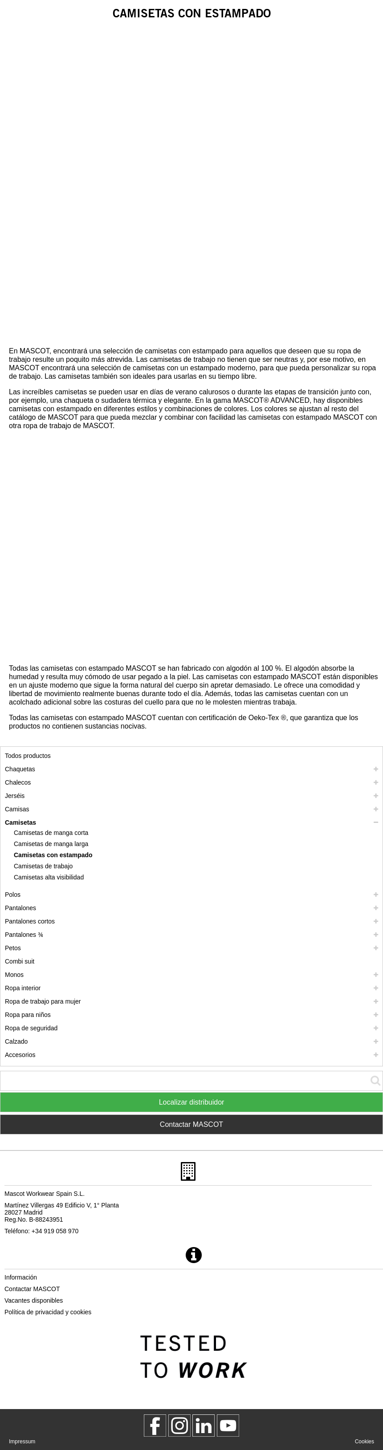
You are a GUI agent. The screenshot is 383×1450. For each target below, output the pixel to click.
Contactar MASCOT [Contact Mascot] (191, 1124)
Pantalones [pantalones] (20, 907)
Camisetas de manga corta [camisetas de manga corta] (51, 832)
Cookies (364, 1441)
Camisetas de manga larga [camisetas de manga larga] (51, 843)
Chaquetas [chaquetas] (20, 769)
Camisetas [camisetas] (20, 822)
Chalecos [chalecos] (18, 782)
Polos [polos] (12, 894)
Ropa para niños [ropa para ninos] (28, 1014)
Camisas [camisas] (17, 809)
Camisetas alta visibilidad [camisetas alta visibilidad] (49, 877)
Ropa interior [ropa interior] (23, 988)
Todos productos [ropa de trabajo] (28, 755)
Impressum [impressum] (22, 1441)
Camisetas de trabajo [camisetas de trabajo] (43, 866)
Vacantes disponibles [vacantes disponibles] (33, 1300)
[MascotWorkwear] (155, 1425)
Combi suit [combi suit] (19, 961)
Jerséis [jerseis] (14, 795)
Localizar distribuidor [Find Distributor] (191, 1102)
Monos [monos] (14, 974)
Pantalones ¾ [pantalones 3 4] (24, 934)
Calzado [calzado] (16, 1041)
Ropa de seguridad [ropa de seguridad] (31, 1028)
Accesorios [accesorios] (20, 1054)
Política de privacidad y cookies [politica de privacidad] (47, 1312)
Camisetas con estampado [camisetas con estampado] (53, 855)
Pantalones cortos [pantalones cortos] (30, 921)
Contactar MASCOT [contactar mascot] (32, 1288)
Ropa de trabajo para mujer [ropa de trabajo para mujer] (43, 1001)
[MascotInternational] (228, 1425)
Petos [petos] (13, 948)
